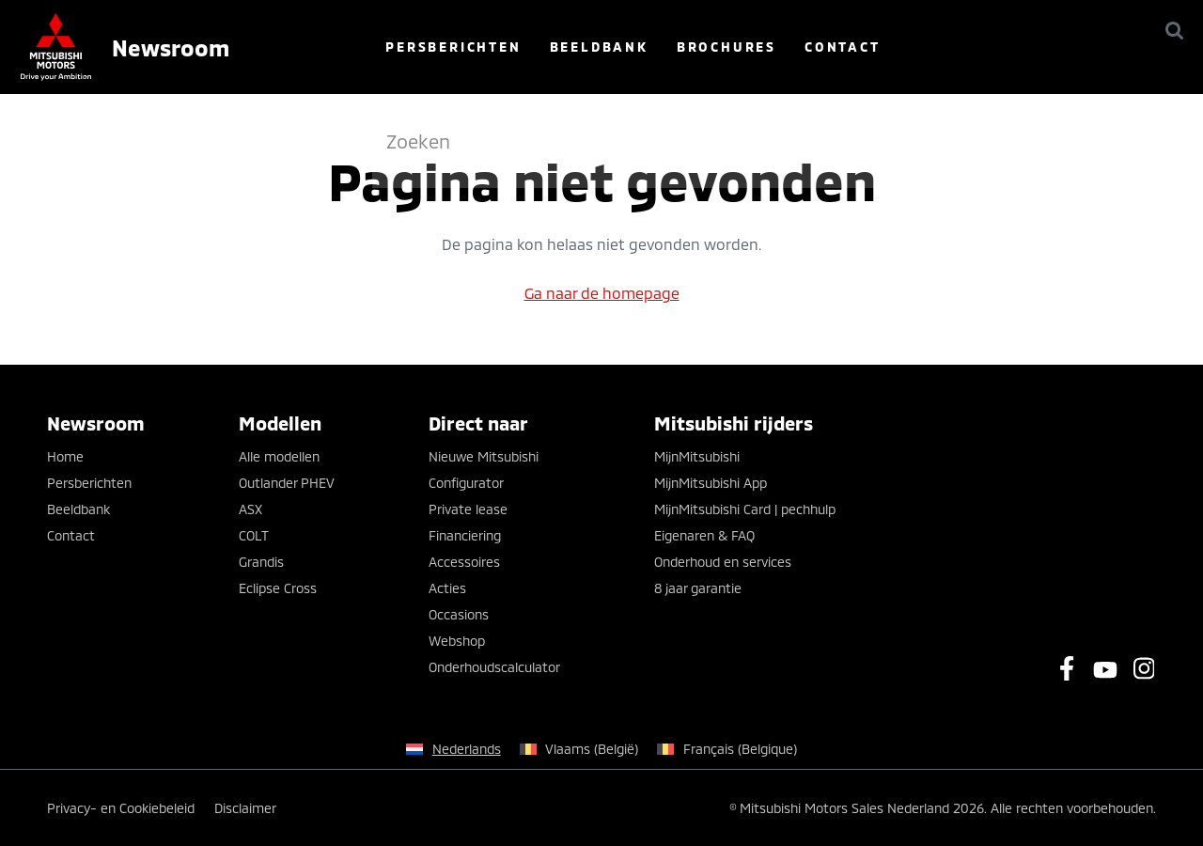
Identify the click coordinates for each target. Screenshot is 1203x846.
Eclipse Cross (278, 588)
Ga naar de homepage (602, 293)
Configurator (466, 483)
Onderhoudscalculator (494, 667)
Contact (949, 47)
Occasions (459, 614)
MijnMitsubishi (697, 456)
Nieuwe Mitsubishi (484, 456)
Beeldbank (705, 47)
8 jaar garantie (698, 588)
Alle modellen (279, 456)
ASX (250, 509)
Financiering (465, 535)
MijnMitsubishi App (710, 483)
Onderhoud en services (722, 562)
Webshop (457, 641)
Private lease (468, 509)
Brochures (833, 47)
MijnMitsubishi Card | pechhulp (745, 509)
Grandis (261, 562)
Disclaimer (245, 808)
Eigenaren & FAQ (704, 535)
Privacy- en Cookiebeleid (121, 808)
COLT (254, 535)
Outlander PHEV (287, 483)
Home (65, 456)
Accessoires (464, 562)
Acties (447, 588)
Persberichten (560, 47)
